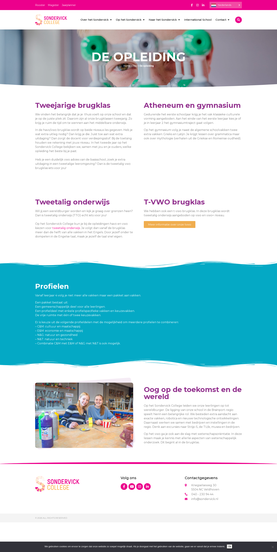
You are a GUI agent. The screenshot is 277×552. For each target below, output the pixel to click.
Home (126, 65)
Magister (53, 5)
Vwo (134, 65)
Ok (229, 546)
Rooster (40, 5)
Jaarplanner (69, 5)
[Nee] (272, 547)
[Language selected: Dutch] (226, 5)
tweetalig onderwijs (66, 228)
